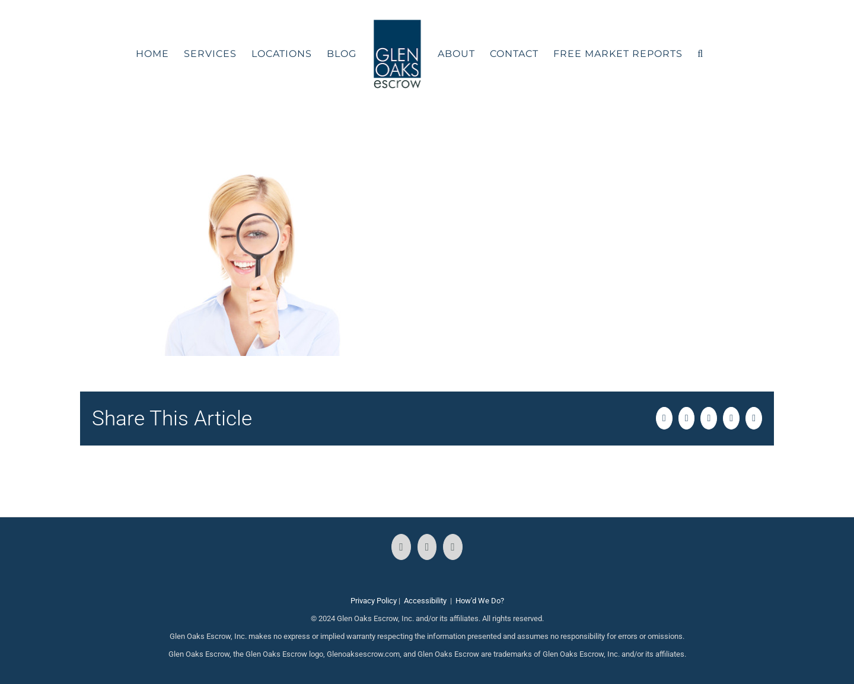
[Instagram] (427, 547)
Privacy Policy (373, 600)
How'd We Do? (479, 600)
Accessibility (425, 600)
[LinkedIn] (453, 547)
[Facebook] (401, 547)
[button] (700, 54)
